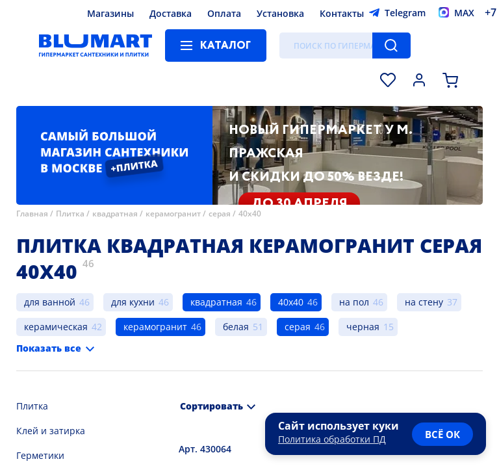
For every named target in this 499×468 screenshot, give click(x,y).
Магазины (110, 13)
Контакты (342, 13)
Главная (32, 213)
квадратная (115, 213)
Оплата (224, 13)
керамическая (56, 326)
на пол (354, 302)
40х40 (249, 213)
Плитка (70, 213)
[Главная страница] (95, 45)
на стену (424, 302)
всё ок (442, 434)
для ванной (49, 302)
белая (236, 326)
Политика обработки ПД (332, 439)
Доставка (170, 13)
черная (362, 326)
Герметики (40, 455)
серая (220, 213)
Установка (280, 13)
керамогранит (173, 213)
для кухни (133, 302)
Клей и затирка (50, 430)
